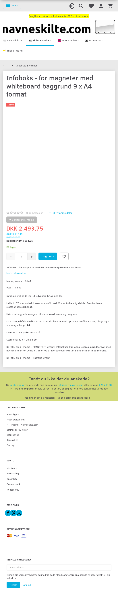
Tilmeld (13, 585)
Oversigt (11, 444)
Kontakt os (12, 439)
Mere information (16, 273)
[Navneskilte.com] (59, 26)
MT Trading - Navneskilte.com (22, 424)
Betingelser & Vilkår (17, 429)
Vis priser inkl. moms (21, 219)
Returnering (13, 434)
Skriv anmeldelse (62, 213)
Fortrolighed (13, 414)
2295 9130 (105, 385)
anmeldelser (34, 213)
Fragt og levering (15, 419)
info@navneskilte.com (70, 385)
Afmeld (27, 585)
